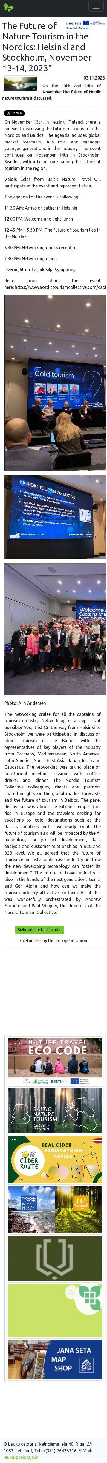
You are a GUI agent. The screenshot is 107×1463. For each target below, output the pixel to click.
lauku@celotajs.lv (21, 1457)
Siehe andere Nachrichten (40, 930)
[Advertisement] (53, 991)
